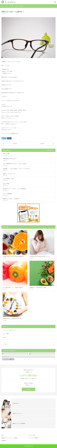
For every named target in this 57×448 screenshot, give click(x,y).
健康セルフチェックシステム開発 (9, 437)
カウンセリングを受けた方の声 (9, 330)
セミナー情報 (5, 333)
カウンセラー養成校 (33, 437)
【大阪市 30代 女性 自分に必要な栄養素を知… (13, 256)
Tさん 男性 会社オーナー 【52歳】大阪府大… (13, 287)
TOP (2, 435)
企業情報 (3, 440)
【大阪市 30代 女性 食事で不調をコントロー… (40, 256)
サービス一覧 (31, 435)
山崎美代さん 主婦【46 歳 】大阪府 (38, 287)
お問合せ (28, 389)
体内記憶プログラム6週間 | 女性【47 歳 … (12, 318)
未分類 (4, 337)
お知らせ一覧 (50, 150)
